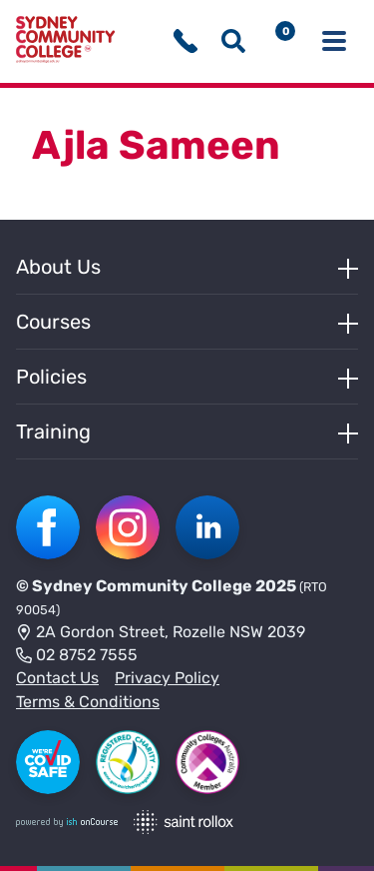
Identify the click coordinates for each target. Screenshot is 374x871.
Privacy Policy (167, 677)
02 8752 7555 (77, 656)
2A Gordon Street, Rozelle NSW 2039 (160, 633)
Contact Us (57, 677)
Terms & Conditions (88, 701)
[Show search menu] (233, 41)
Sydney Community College (142, 585)
